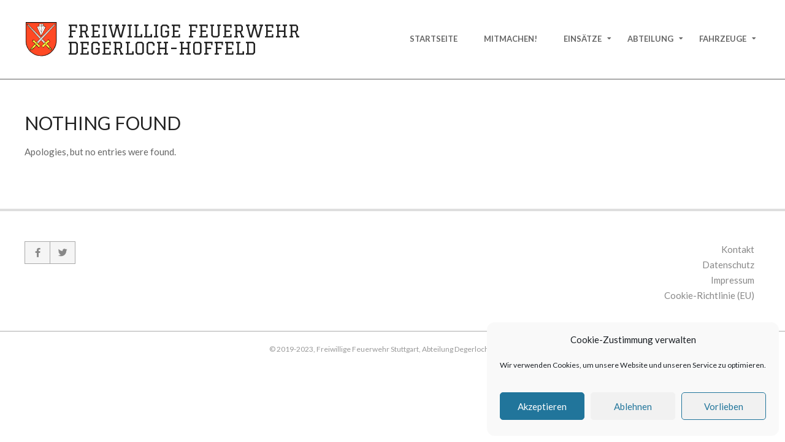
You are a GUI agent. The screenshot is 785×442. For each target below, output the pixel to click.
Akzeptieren (542, 406)
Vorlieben (723, 406)
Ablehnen (633, 406)
